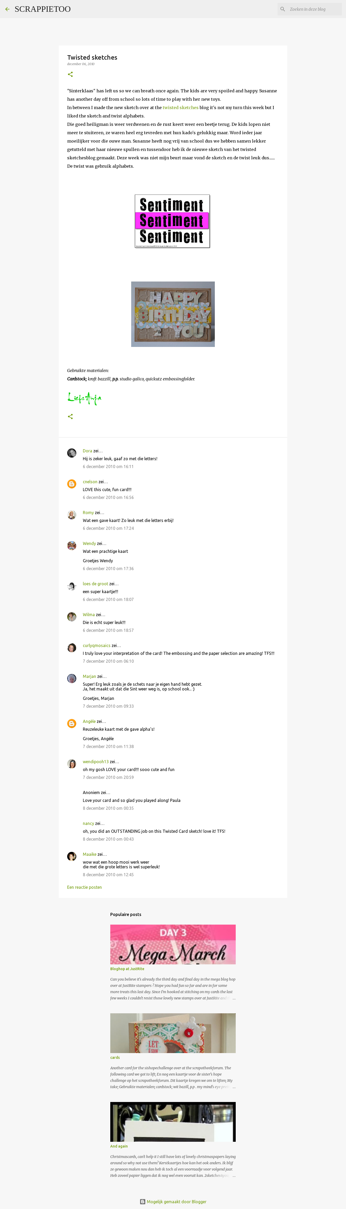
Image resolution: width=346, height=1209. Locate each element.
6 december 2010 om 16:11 (108, 466)
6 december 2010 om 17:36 (108, 568)
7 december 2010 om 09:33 (108, 706)
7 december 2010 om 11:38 (108, 746)
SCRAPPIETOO (43, 9)
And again (119, 1146)
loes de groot (95, 583)
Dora (87, 450)
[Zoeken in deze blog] (314, 9)
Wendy (89, 543)
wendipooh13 (96, 761)
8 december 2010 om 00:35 (108, 808)
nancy (88, 823)
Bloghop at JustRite (127, 969)
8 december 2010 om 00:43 (108, 839)
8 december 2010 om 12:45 (108, 874)
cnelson (90, 481)
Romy (88, 512)
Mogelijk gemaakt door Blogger (173, 1201)
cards (115, 1057)
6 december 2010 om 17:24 (108, 528)
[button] (70, 74)
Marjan (90, 676)
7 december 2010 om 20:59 (108, 777)
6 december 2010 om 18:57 (108, 630)
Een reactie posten (84, 887)
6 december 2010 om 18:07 (108, 599)
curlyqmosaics (97, 645)
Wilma (89, 614)
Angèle (89, 721)
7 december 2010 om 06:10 (108, 661)
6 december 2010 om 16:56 (108, 497)
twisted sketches (181, 107)
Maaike (89, 854)
